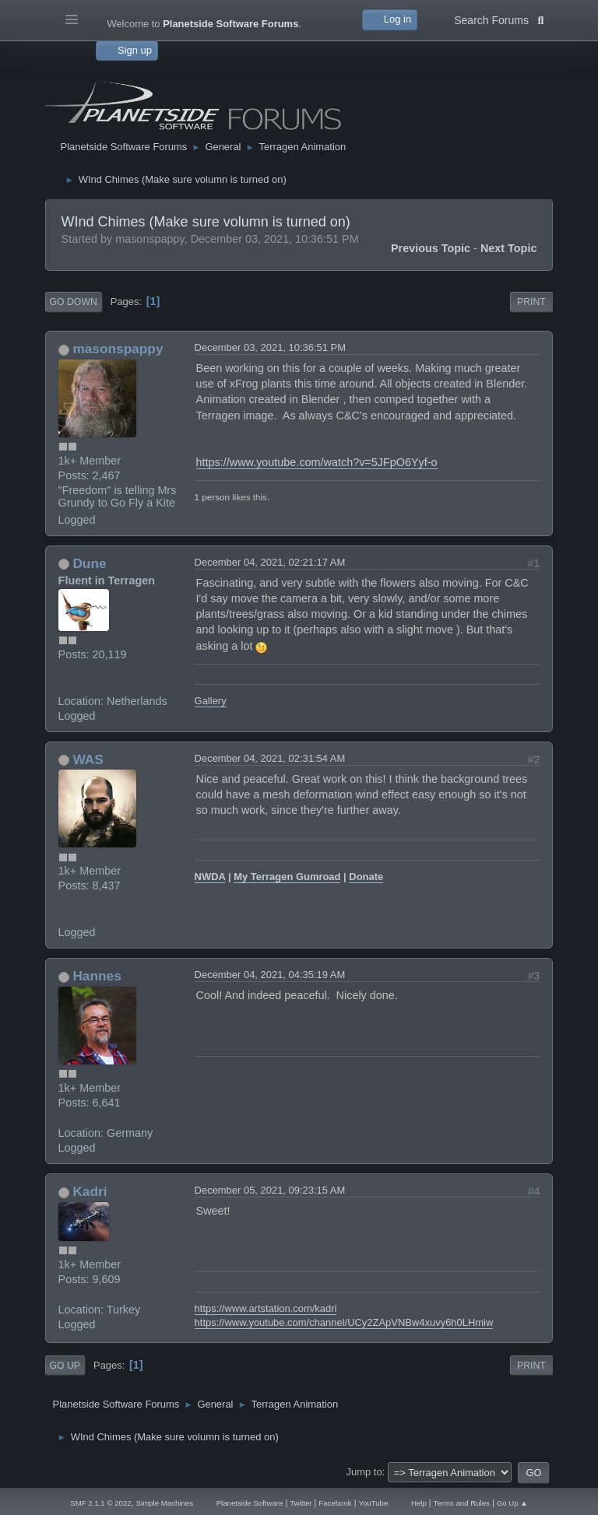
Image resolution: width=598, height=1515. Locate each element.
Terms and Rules (462, 1503)
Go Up (65, 1365)
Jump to (364, 1472)
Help (419, 1503)
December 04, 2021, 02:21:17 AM (270, 562)
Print (531, 301)
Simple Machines (164, 1503)
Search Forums (498, 18)
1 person (212, 497)
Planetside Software (249, 1503)
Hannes (96, 976)
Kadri (89, 1191)
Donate (366, 876)
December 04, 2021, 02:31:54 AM (270, 758)
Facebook (334, 1503)
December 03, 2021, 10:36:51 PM (270, 347)
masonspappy (117, 348)
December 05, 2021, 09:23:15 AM (270, 1190)
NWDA (210, 876)
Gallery (211, 701)
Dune (89, 563)
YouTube (373, 1503)
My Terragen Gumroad (287, 876)
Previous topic (430, 248)
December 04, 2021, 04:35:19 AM (270, 974)
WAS (87, 759)
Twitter (300, 1503)
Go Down (73, 301)
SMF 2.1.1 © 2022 (100, 1503)
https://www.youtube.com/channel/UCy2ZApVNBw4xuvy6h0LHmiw (344, 1322)
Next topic (508, 248)
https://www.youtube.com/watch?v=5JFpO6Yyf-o (317, 462)
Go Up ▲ (512, 1503)
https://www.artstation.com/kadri (266, 1308)
